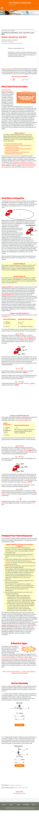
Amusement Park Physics (8, 41)
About (18, 804)
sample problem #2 (24, 420)
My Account (12, 5)
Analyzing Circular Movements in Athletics (12, 43)
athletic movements (28, 167)
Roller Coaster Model (28, 671)
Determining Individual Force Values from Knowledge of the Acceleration (17, 152)
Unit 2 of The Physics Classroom (7, 90)
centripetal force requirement (27, 164)
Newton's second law (8, 69)
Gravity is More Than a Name (21, 787)
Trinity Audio (16, 48)
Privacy (4, 804)
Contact (11, 804)
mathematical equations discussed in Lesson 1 (18, 163)
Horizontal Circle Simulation (20, 659)
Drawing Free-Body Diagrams (13, 144)
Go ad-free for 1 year (19, 793)
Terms (33, 804)
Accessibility (26, 804)
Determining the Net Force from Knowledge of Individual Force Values (18, 146)
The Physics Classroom (6, 29)
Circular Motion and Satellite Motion (26, 29)
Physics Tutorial (15, 29)
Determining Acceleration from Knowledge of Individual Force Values (18, 149)
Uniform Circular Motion (13, 671)
